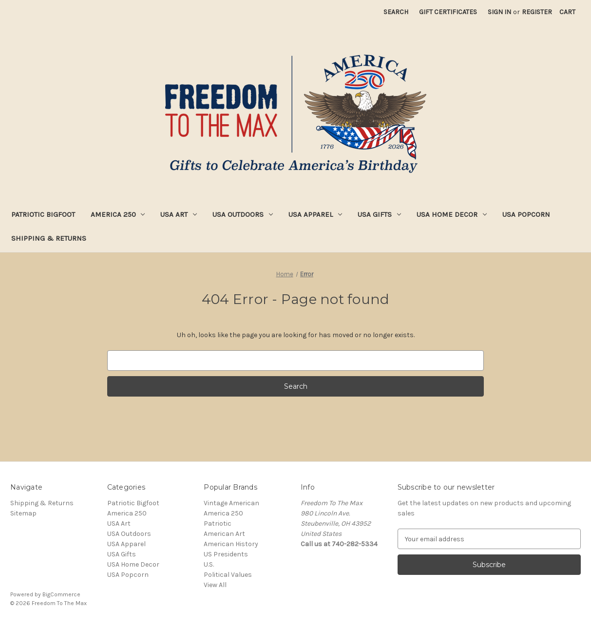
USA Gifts (379, 214)
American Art (224, 534)
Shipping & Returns (48, 238)
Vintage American (231, 503)
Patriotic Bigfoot (43, 214)
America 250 (118, 214)
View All (215, 585)
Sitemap (23, 513)
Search (395, 12)
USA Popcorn (526, 214)
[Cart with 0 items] (567, 12)
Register (537, 12)
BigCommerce (61, 594)
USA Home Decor (452, 214)
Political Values (228, 575)
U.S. (209, 564)
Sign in (499, 12)
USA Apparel (315, 214)
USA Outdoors (242, 214)
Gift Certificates (448, 12)
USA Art (178, 214)
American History (231, 544)
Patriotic (217, 523)
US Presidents (226, 554)
